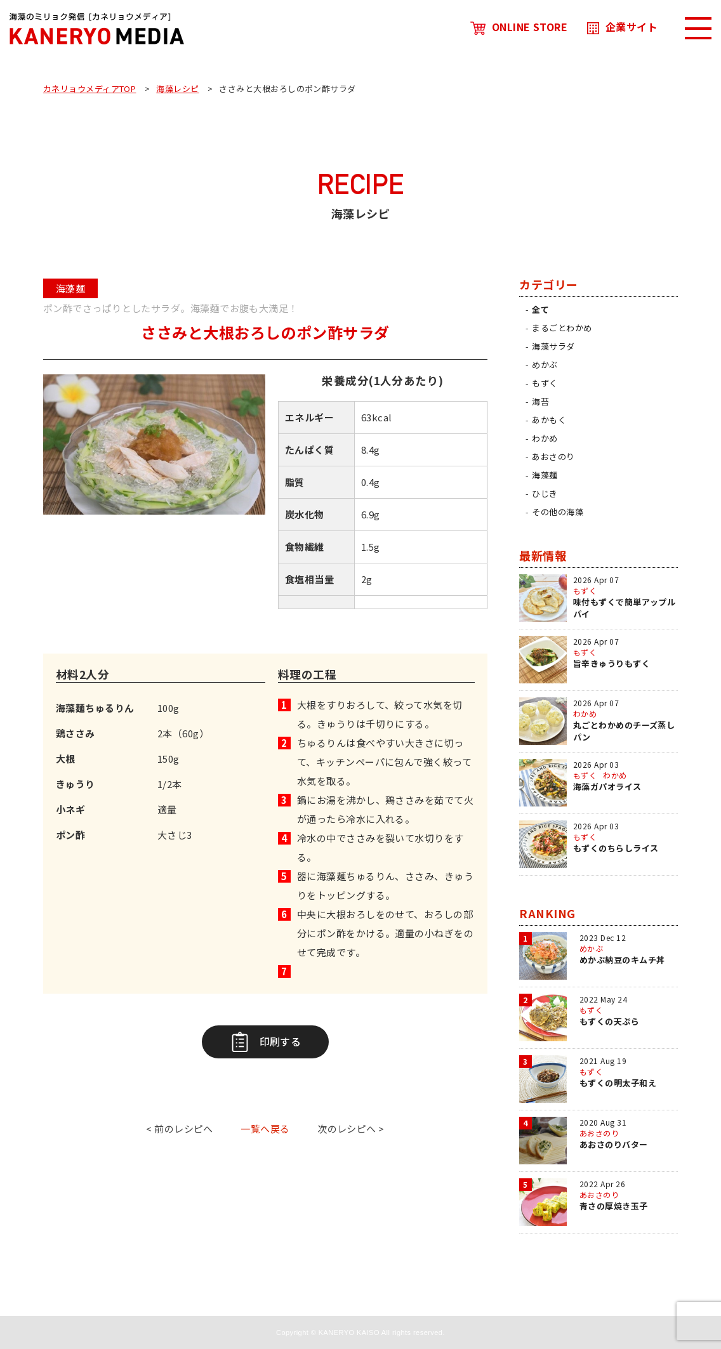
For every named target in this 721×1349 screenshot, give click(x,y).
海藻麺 (544, 475)
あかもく (549, 420)
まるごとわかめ (562, 328)
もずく (544, 383)
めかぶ (544, 365)
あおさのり (553, 457)
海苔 (540, 401)
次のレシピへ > (351, 1128)
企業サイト (622, 26)
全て (540, 309)
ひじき (544, 493)
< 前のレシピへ (179, 1128)
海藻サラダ (553, 346)
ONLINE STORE (518, 26)
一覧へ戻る (265, 1128)
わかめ (544, 438)
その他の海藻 (557, 512)
